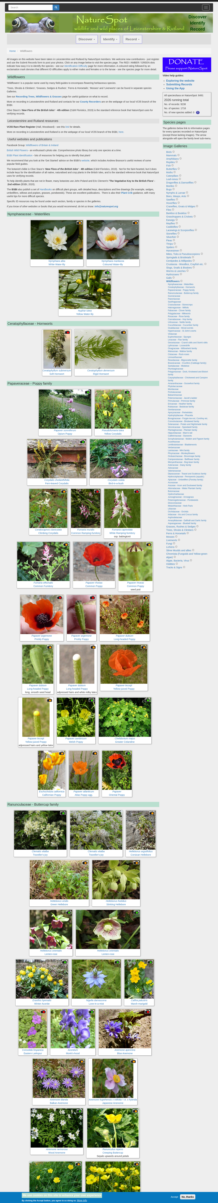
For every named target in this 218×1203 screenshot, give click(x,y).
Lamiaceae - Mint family (179, 450)
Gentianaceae (174, 409)
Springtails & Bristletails (178, 257)
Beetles (170, 186)
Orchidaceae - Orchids (178, 511)
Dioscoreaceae (175, 503)
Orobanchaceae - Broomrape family (184, 456)
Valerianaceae (174, 471)
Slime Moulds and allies (178, 550)
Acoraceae (173, 482)
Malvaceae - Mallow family (180, 351)
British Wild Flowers (17, 150)
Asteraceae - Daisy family (179, 465)
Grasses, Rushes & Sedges (181, 526)
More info (82, 1200)
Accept (174, 1197)
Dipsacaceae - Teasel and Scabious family (187, 474)
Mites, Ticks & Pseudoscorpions (183, 254)
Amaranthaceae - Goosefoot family (183, 383)
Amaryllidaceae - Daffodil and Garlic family (187, 520)
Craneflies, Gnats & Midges (180, 206)
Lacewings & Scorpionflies (180, 230)
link (67, 126)
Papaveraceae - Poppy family (181, 290)
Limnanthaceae (175, 357)
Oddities (170, 564)
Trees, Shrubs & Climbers (179, 530)
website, (85, 160)
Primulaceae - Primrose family (181, 401)
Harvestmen (172, 250)
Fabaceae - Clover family (179, 310)
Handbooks (46, 189)
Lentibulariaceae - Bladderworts (182, 444)
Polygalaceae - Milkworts (179, 313)
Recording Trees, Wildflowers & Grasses (39, 96)
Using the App (175, 88)
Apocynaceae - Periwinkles (180, 412)
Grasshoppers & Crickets (179, 216)
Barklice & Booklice (176, 213)
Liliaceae (172, 509)
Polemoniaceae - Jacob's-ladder (182, 398)
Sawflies (170, 199)
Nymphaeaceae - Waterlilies (180, 284)
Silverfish (171, 237)
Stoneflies (171, 233)
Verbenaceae (174, 447)
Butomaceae (173, 491)
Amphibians (172, 158)
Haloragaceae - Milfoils (178, 307)
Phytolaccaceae (175, 386)
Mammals (171, 155)
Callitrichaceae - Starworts (180, 436)
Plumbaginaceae (175, 369)
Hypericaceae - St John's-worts (182, 331)
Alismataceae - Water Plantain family (184, 488)
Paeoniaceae (174, 299)
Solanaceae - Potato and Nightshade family (187, 424)
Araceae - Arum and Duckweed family (185, 485)
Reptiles (170, 162)
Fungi (169, 543)
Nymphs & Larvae (175, 192)
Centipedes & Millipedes (179, 260)
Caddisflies (172, 226)
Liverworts (171, 540)
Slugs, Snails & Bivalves (179, 267)
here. (121, 132)
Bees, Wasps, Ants (176, 196)
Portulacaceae (174, 392)
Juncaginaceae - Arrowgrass (181, 497)
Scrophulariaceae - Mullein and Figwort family (188, 439)
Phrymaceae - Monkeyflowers (181, 453)
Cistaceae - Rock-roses (178, 354)
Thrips (169, 243)
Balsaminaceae (175, 395)
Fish (168, 165)
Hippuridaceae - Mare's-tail (180, 433)
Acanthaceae (174, 442)
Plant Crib (127, 192)
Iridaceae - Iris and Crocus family (183, 514)
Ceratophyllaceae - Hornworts (181, 287)
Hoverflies (171, 203)
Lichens (170, 547)
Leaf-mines (172, 179)
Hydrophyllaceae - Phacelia (180, 415)
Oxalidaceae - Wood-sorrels (180, 328)
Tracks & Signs (174, 567)
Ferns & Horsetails (176, 533)
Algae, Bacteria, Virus (177, 560)
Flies (168, 209)
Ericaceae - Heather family (180, 404)
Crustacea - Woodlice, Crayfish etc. (185, 264)
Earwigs (170, 220)
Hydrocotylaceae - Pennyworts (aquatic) (186, 476)
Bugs (169, 189)
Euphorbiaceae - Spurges (179, 337)
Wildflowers (173, 281)
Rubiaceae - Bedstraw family (181, 407)
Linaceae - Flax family (178, 340)
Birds (169, 152)
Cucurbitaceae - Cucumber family (183, 325)
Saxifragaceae (174, 302)
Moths (169, 172)
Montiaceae (173, 389)
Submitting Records (179, 84)
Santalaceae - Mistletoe (178, 366)
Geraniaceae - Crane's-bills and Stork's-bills (188, 342)
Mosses (170, 536)
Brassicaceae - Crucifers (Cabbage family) (187, 363)
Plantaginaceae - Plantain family (182, 430)
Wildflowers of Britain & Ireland (42, 145)
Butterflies (171, 169)
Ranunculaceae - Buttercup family (183, 293)
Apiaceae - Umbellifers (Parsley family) (185, 479)
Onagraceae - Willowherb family (182, 348)
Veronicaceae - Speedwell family (182, 427)
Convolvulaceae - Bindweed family (183, 421)
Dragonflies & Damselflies (179, 182)
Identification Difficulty (75, 66)
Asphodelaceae (175, 517)
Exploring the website (180, 80)
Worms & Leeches (176, 271)
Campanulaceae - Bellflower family (183, 459)
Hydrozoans (172, 274)
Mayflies (170, 223)
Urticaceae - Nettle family (179, 322)
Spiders (170, 247)
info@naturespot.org (106, 206)
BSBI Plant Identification (19, 155)
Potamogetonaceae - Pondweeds (183, 500)
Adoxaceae (173, 468)
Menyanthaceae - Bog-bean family (183, 462)
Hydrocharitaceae (176, 494)
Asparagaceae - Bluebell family (182, 523)
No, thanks (188, 1197)
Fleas (169, 240)
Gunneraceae (174, 296)
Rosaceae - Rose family (179, 316)
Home (12, 51)
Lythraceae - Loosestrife (179, 345)
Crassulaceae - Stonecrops (180, 305)
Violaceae (172, 334)
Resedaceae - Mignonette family (182, 360)
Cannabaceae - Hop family (180, 319)
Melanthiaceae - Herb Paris (180, 506)
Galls (169, 277)
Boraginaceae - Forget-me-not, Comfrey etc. (188, 418)
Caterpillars (172, 175)
